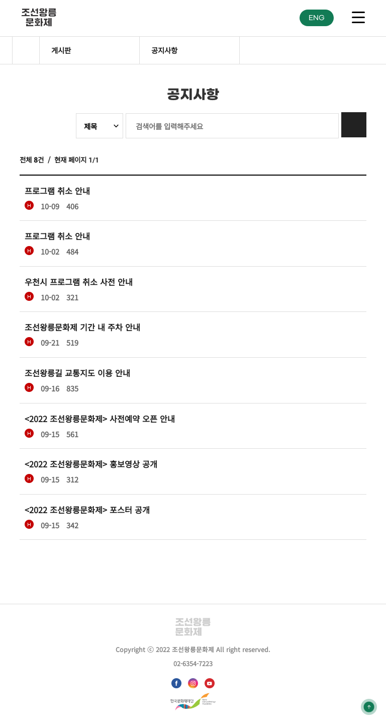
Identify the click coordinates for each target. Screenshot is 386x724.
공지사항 (164, 50)
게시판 (61, 50)
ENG (317, 18)
